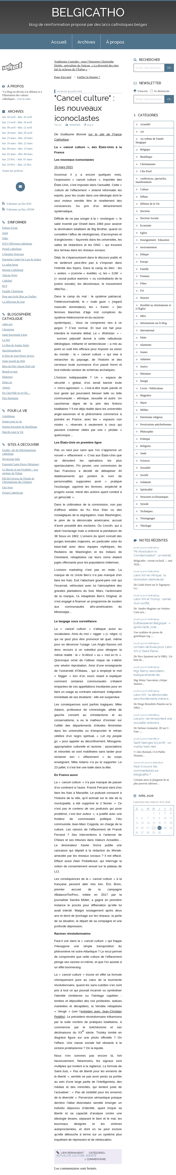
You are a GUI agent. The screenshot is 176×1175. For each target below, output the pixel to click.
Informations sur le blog (153, 323)
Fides (5, 238)
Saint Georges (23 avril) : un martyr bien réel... (152, 744)
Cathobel (7, 280)
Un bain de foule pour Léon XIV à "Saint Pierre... (153, 649)
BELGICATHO (88, 12)
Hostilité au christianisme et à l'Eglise (153, 307)
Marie (143, 402)
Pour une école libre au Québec (19, 296)
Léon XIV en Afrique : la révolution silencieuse (150, 577)
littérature (145, 373)
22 (153, 828)
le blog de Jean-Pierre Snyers (18, 355)
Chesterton (8, 329)
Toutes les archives (12, 170)
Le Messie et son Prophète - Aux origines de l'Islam (20, 471)
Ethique (144, 254)
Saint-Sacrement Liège (14, 334)
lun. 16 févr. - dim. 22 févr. (17, 164)
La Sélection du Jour (13, 301)
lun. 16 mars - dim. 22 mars (17, 143)
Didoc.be (7, 382)
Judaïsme (145, 359)
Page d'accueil (62, 77)
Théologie (145, 525)
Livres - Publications (151, 388)
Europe (144, 261)
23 (159, 828)
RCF (4, 286)
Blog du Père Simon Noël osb (18, 366)
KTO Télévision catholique (17, 243)
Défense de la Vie (150, 203)
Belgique (145, 149)
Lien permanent (70, 1152)
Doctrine (145, 211)
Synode (144, 504)
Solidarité (145, 482)
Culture (78, 1155)
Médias (144, 409)
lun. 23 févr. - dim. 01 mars (17, 159)
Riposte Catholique (12, 270)
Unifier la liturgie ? (88, 77)
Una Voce (7, 487)
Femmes (145, 276)
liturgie (144, 381)
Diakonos (7, 376)
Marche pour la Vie (12, 432)
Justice (144, 366)
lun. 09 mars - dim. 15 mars (17, 148)
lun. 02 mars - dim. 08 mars (17, 154)
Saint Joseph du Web (13, 361)
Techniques (146, 511)
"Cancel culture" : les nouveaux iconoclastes (84, 108)
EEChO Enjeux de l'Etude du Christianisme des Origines (18, 480)
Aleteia (6, 387)
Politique (145, 439)
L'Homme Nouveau (13, 254)
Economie (145, 225)
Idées (143, 316)
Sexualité (145, 467)
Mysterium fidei (11, 459)
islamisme (145, 344)
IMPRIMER (73, 125)
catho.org (7, 324)
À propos (115, 41)
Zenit (5, 233)
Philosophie (146, 431)
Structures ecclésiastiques (154, 496)
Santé (143, 453)
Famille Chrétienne (12, 291)
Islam (143, 337)
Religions (145, 446)
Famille (144, 269)
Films (143, 283)
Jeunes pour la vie (12, 421)
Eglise (143, 232)
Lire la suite (23, 99)
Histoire (144, 297)
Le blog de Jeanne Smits (15, 345)
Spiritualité (146, 489)
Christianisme (148, 164)
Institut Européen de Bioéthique (19, 426)
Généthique (8, 416)
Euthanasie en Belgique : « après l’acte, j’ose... (152, 625)
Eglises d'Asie (10, 227)
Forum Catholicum (12, 492)
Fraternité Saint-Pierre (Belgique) (20, 464)
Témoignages (147, 518)
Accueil (58, 41)
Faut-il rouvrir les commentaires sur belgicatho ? (146, 770)
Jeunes (144, 352)
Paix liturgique (10, 398)
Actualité (63, 1155)
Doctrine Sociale (149, 218)
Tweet (57, 125)
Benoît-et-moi (9, 371)
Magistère (145, 395)
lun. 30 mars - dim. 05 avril (17, 132)
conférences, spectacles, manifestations (151, 180)
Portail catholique (12, 248)
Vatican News (9, 275)
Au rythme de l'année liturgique (150, 140)
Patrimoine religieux (151, 417)
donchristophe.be (11, 350)
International (147, 330)
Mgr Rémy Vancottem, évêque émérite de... (149, 673)
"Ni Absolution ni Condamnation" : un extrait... (153, 553)
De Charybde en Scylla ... (16, 392)
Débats (144, 196)
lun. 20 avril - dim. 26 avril (17, 117)
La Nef (6, 340)
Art (142, 131)
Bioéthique (146, 156)
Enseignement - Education (154, 240)
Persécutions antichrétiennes (155, 424)
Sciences (145, 460)
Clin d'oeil (146, 171)
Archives (86, 41)
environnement (148, 247)
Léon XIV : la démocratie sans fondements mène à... (152, 697)
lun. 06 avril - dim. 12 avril (17, 127)
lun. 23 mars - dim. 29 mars (17, 138)
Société (91, 1155)
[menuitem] (59, 41)
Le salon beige (10, 264)
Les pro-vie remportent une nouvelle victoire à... (153, 720)
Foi (142, 290)
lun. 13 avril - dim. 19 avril (17, 122)
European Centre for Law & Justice (21, 259)
